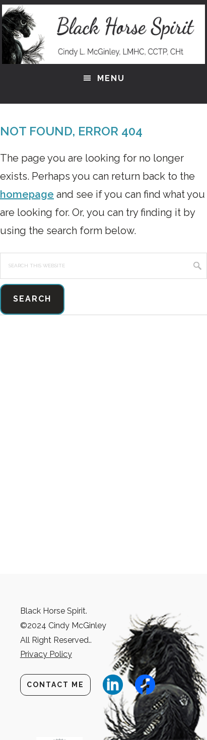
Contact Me (55, 685)
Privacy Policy (46, 654)
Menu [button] (111, 78)
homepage (27, 194)
